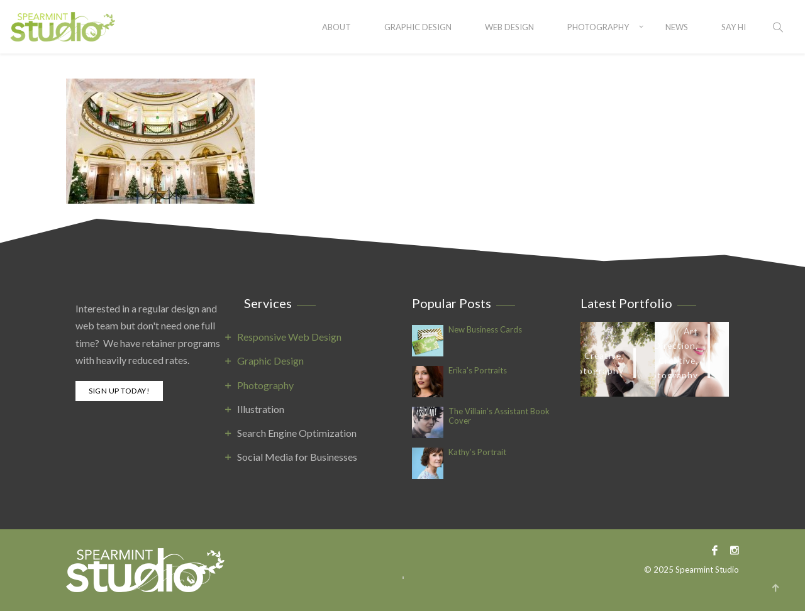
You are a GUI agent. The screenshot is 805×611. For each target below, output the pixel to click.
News (676, 27)
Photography (598, 27)
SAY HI (733, 27)
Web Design (509, 27)
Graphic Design (418, 27)
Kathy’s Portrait (477, 452)
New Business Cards (485, 329)
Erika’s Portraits (477, 370)
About (336, 27)
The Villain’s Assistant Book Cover (499, 416)
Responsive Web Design (289, 337)
